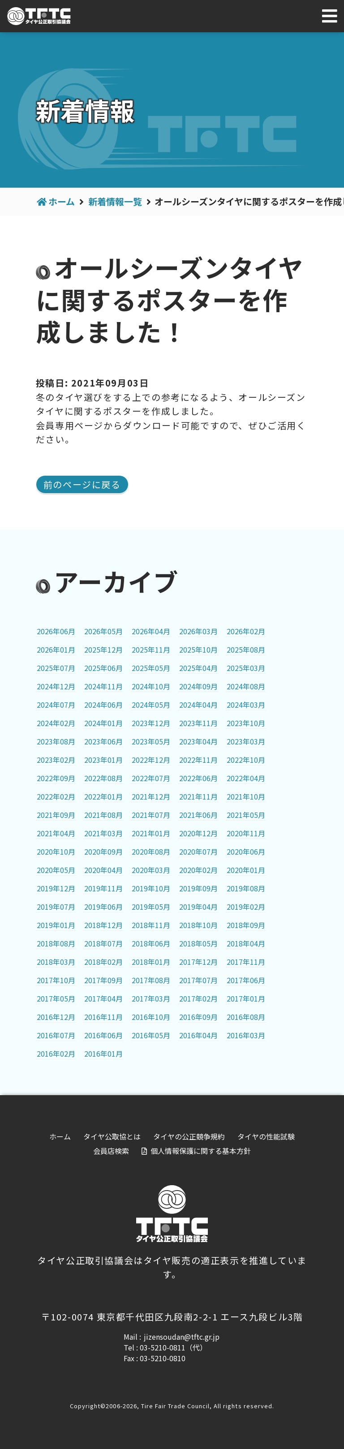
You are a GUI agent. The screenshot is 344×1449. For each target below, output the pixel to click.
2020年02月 (198, 869)
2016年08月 (246, 1016)
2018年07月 (103, 943)
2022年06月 (198, 778)
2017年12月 (198, 961)
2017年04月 (103, 998)
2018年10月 (198, 925)
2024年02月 (56, 723)
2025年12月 (103, 649)
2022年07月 (151, 778)
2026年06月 (56, 631)
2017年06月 (246, 980)
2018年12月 (103, 925)
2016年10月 (151, 1016)
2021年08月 (103, 814)
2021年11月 (198, 796)
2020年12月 (198, 833)
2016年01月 (103, 1053)
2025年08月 (246, 649)
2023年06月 (103, 741)
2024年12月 (56, 686)
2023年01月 (103, 759)
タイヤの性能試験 (266, 1136)
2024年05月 (151, 704)
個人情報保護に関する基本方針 (200, 1150)
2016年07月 (56, 1035)
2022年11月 (198, 759)
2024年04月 (198, 704)
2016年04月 (198, 1035)
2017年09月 (103, 980)
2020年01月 (246, 869)
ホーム (61, 201)
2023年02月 (56, 759)
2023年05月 (151, 741)
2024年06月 (103, 704)
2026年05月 (103, 631)
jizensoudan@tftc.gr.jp (181, 1336)
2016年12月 (56, 1016)
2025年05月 (151, 667)
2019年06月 (103, 906)
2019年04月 (198, 906)
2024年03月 (246, 704)
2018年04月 (246, 943)
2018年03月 (56, 961)
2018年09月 (246, 925)
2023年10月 (246, 723)
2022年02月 (56, 796)
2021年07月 (151, 814)
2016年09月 (198, 1016)
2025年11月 (151, 649)
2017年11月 (246, 961)
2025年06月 (103, 667)
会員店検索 (111, 1150)
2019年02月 (246, 906)
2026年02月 (246, 631)
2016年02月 (56, 1053)
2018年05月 (198, 943)
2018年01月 (151, 961)
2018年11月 (151, 925)
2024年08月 (246, 686)
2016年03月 (246, 1035)
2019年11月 (103, 888)
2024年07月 (56, 704)
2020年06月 (246, 851)
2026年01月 (56, 649)
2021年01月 (151, 833)
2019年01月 (56, 925)
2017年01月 (246, 998)
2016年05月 (151, 1035)
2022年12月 (151, 759)
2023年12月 (151, 723)
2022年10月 (246, 759)
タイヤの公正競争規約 (189, 1136)
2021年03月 (103, 833)
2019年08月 (246, 888)
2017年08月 (151, 980)
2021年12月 (151, 796)
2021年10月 (246, 796)
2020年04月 (103, 869)
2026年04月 (151, 631)
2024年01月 (103, 723)
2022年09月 (56, 778)
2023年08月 (56, 741)
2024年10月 (151, 686)
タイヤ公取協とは (112, 1136)
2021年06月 (198, 814)
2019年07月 (56, 906)
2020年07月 (198, 851)
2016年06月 (103, 1035)
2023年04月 (198, 741)
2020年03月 (151, 869)
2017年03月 (151, 998)
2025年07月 (56, 667)
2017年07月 (198, 980)
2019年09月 (198, 888)
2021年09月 (56, 814)
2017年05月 (56, 998)
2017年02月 (198, 998)
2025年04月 (198, 667)
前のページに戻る (82, 484)
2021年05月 (246, 814)
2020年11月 (246, 833)
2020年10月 (56, 851)
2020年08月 (151, 851)
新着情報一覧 (115, 201)
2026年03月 (198, 631)
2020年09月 (103, 851)
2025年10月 (198, 649)
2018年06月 (151, 943)
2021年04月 (56, 833)
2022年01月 (103, 796)
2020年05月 (56, 869)
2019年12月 (56, 888)
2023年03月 (246, 741)
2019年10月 (151, 888)
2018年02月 (103, 961)
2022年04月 (246, 778)
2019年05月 (151, 906)
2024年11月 (103, 686)
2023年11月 (198, 723)
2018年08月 (56, 943)
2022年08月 (103, 778)
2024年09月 (198, 686)
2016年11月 (103, 1016)
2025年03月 (246, 667)
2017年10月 (56, 980)
